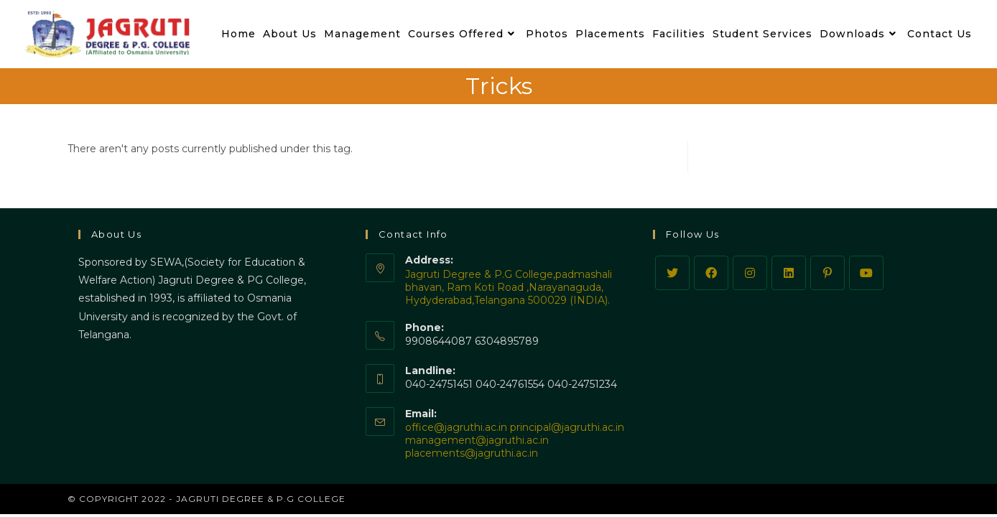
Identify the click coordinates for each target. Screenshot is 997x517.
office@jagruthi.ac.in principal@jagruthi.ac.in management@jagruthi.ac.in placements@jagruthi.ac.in (514, 440)
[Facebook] (711, 273)
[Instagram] (750, 273)
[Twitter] (672, 273)
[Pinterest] (827, 273)
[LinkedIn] (788, 273)
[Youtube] (866, 273)
